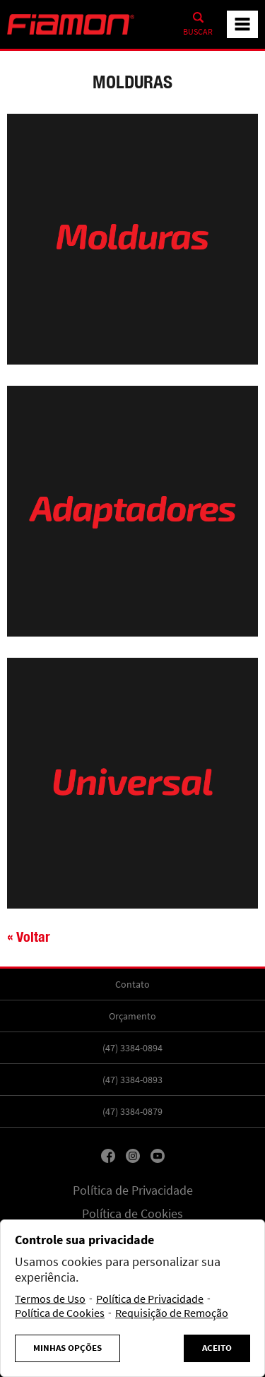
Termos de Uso (50, 1299)
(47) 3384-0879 (132, 1111)
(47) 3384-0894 (132, 1047)
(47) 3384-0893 (132, 1079)
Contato (132, 984)
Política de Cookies (132, 1213)
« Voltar (28, 936)
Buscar (198, 31)
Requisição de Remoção (171, 1313)
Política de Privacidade (133, 1190)
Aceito (217, 1348)
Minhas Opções (67, 1348)
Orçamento (132, 1016)
